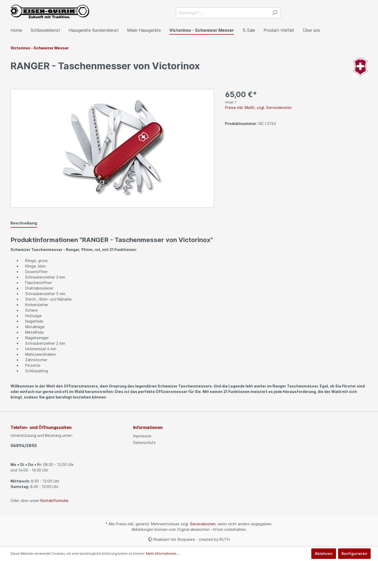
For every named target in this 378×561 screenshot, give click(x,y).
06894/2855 (23, 445)
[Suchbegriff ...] (222, 12)
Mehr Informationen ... (163, 553)
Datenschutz (144, 442)
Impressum (142, 436)
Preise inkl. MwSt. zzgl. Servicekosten (258, 107)
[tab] (23, 223)
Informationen (148, 427)
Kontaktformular (54, 500)
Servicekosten (203, 524)
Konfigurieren (354, 553)
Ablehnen (324, 553)
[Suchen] (275, 12)
